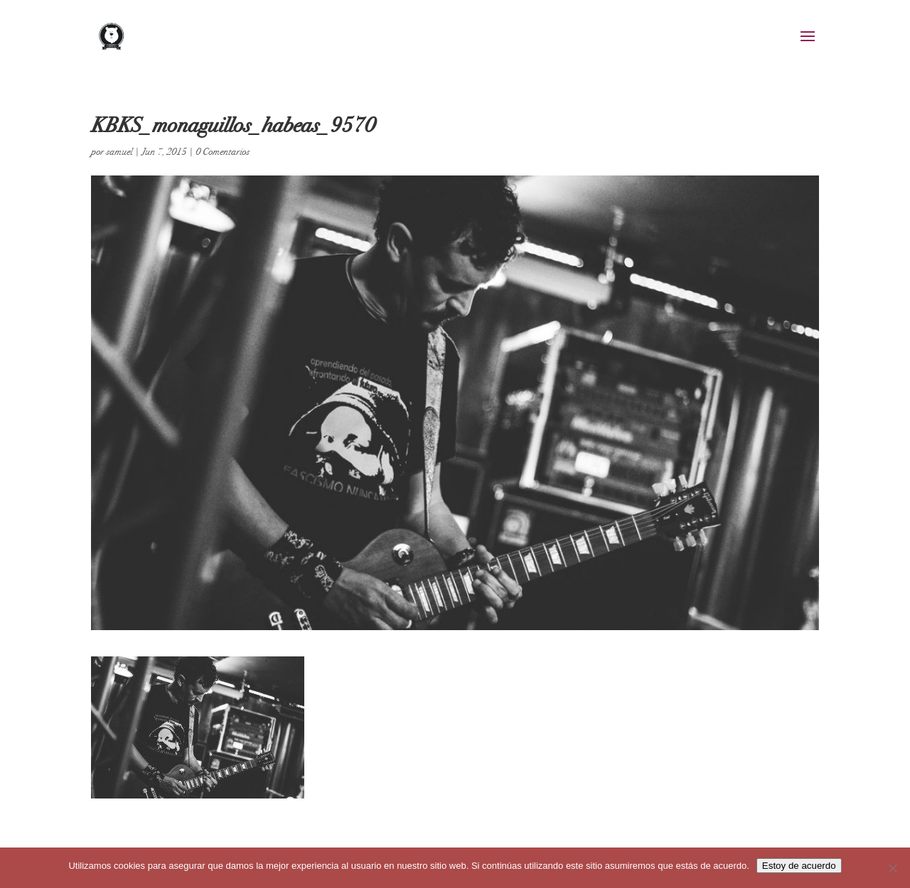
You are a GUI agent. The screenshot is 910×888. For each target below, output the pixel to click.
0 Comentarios (223, 152)
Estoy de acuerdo (799, 865)
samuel (119, 152)
